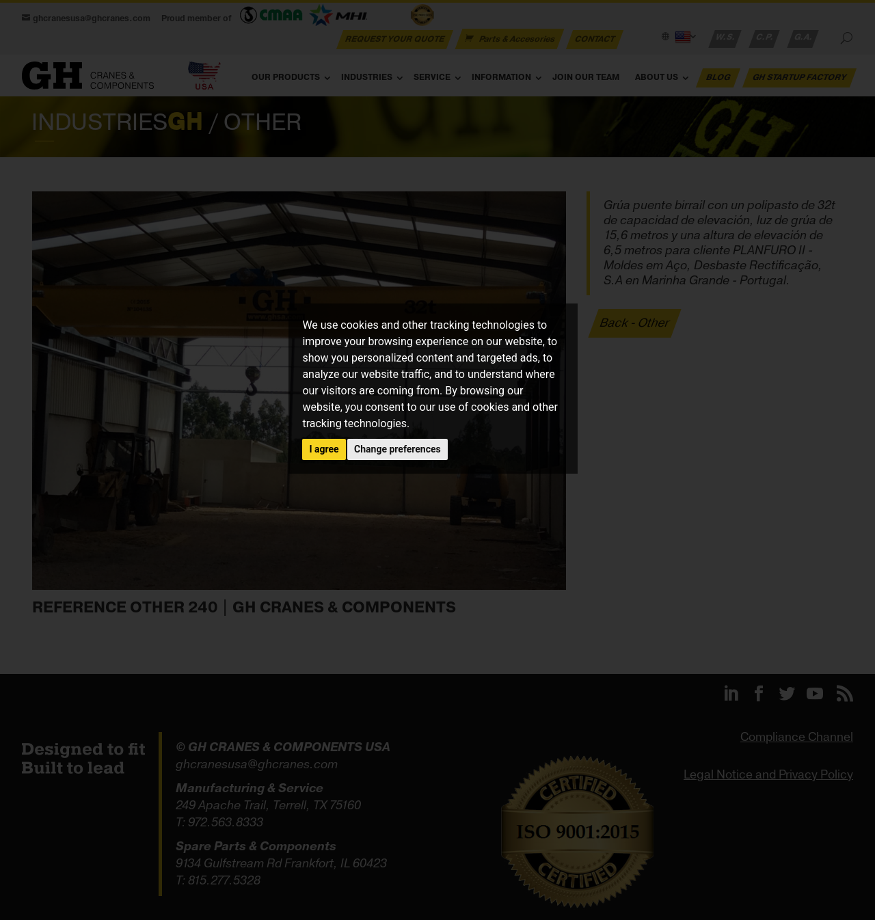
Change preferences (397, 449)
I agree (323, 449)
